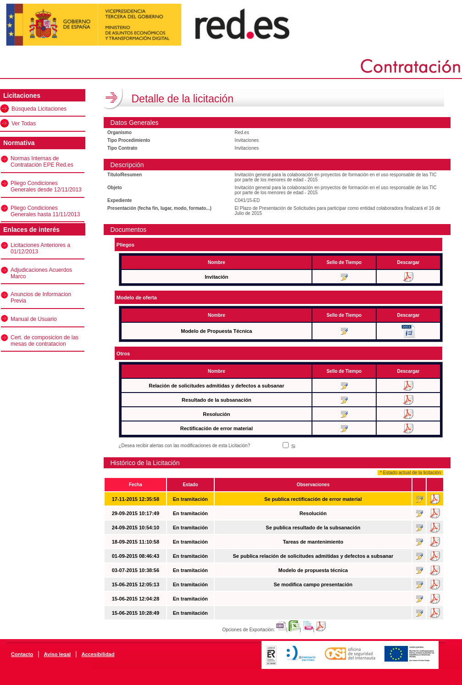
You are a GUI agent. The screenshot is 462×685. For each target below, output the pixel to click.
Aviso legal (57, 654)
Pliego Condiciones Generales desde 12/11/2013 (46, 186)
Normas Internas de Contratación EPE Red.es (42, 161)
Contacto (22, 654)
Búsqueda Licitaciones (39, 109)
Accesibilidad (97, 654)
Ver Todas (23, 123)
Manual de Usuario (34, 319)
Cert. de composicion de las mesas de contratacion (44, 340)
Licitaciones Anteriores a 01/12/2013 (40, 248)
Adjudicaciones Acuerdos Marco (41, 273)
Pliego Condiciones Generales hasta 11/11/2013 (45, 211)
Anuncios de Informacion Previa (41, 297)
